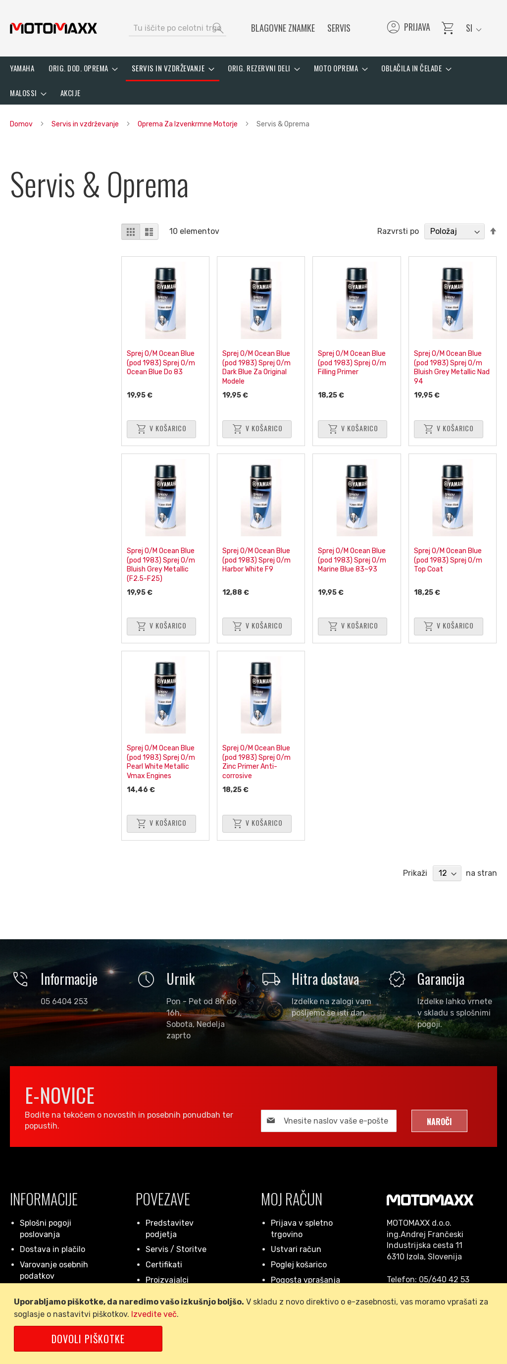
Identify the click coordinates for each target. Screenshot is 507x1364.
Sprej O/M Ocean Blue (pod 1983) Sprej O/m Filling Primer (352, 362)
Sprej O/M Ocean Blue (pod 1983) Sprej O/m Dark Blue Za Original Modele (256, 367)
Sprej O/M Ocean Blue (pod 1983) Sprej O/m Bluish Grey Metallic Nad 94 (452, 367)
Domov (22, 124)
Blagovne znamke (283, 27)
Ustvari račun (296, 1249)
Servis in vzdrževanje (85, 124)
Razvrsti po (398, 231)
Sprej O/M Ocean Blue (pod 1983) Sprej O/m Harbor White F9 (256, 560)
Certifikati (164, 1264)
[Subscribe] (439, 1121)
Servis (339, 27)
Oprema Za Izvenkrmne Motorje (188, 124)
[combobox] (177, 28)
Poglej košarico (299, 1264)
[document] (255, 1324)
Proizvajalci (167, 1280)
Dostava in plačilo (52, 1249)
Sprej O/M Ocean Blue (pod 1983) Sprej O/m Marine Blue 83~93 (352, 560)
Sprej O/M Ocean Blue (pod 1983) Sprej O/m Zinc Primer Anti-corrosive (256, 762)
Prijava (407, 28)
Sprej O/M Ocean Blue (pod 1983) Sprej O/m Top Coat (448, 560)
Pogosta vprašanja (305, 1280)
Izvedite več (154, 1314)
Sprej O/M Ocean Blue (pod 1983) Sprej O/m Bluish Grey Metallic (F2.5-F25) (161, 565)
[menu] (253, 81)
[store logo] (53, 28)
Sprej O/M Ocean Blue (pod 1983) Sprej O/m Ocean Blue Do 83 (161, 362)
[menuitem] (22, 68)
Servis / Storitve (176, 1249)
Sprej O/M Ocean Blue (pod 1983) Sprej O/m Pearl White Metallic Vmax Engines (161, 762)
